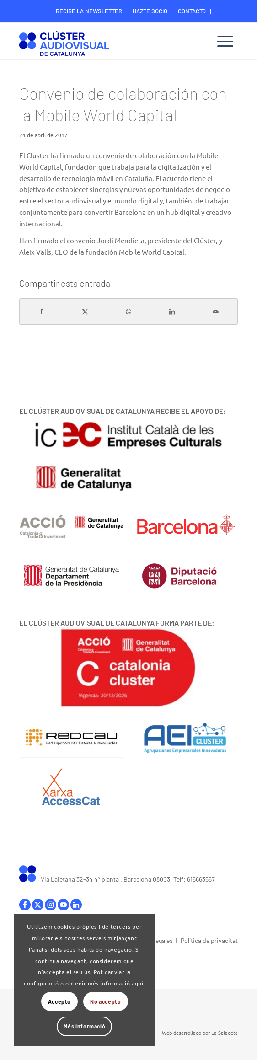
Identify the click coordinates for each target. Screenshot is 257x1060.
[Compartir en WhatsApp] (128, 311)
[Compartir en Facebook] (41, 311)
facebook (25, 904)
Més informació (84, 1026)
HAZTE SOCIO (150, 11)
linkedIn (76, 904)
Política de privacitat (209, 940)
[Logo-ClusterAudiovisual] (106, 42)
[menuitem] (89, 11)
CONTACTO (192, 11)
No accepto (105, 1001)
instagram (50, 904)
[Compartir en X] (85, 311)
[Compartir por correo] (215, 311)
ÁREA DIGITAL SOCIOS (130, 24)
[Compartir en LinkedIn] (172, 311)
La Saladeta (224, 1032)
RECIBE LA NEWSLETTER (89, 11)
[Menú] (225, 41)
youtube (63, 904)
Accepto (59, 1001)
